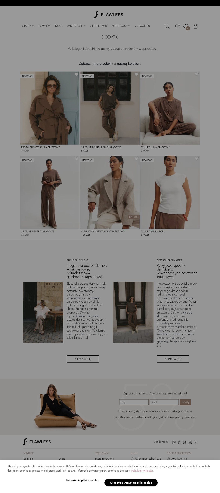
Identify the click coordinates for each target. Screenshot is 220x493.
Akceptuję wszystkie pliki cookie (130, 484)
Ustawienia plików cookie (81, 484)
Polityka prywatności (142, 475)
